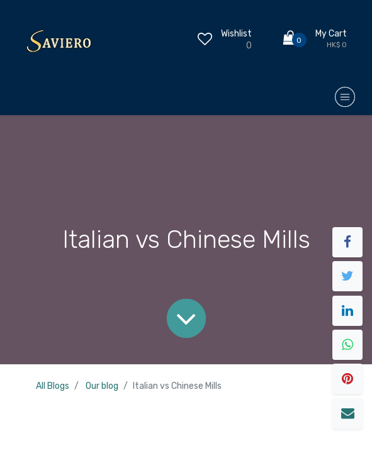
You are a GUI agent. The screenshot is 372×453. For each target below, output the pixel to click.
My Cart (331, 33)
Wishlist (236, 33)
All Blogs (52, 386)
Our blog (102, 386)
